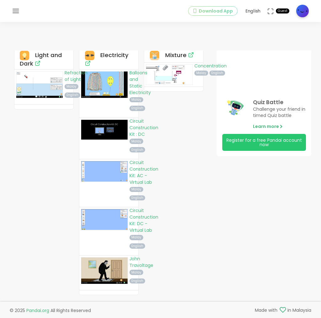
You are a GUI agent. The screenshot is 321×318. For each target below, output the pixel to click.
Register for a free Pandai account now (264, 142)
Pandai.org (37, 310)
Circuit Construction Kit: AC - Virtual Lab (143, 172)
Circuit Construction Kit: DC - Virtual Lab (143, 220)
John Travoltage (141, 262)
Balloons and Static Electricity (140, 83)
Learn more (268, 126)
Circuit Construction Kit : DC (143, 127)
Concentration (210, 66)
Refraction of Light (76, 76)
